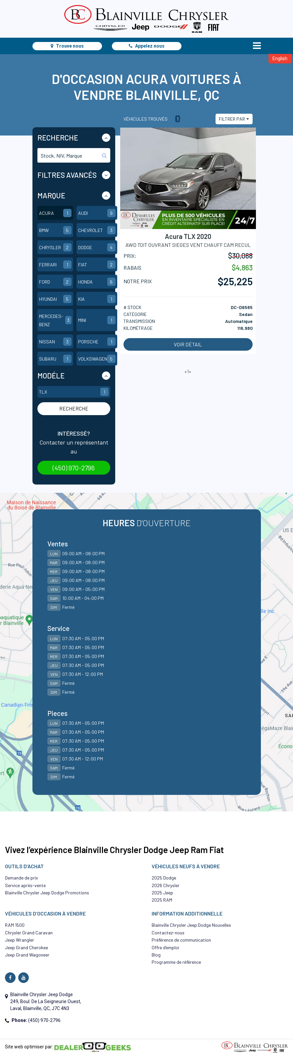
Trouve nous (67, 46)
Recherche (73, 408)
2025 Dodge (164, 877)
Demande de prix (21, 877)
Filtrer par (232, 119)
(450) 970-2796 (74, 468)
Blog (156, 954)
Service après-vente (25, 885)
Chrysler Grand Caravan (29, 932)
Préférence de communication (181, 940)
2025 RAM (162, 900)
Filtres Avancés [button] (67, 175)
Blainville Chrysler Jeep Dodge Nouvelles (191, 925)
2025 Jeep (162, 892)
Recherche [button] (57, 137)
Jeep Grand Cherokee (26, 947)
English (279, 58)
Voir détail (188, 344)
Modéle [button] (51, 375)
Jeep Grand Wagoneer (27, 954)
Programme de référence (176, 962)
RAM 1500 (14, 925)
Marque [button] (51, 195)
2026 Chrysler (165, 885)
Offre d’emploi (165, 947)
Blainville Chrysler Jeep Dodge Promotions (47, 892)
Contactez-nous (168, 932)
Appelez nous (147, 46)
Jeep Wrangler (19, 940)
